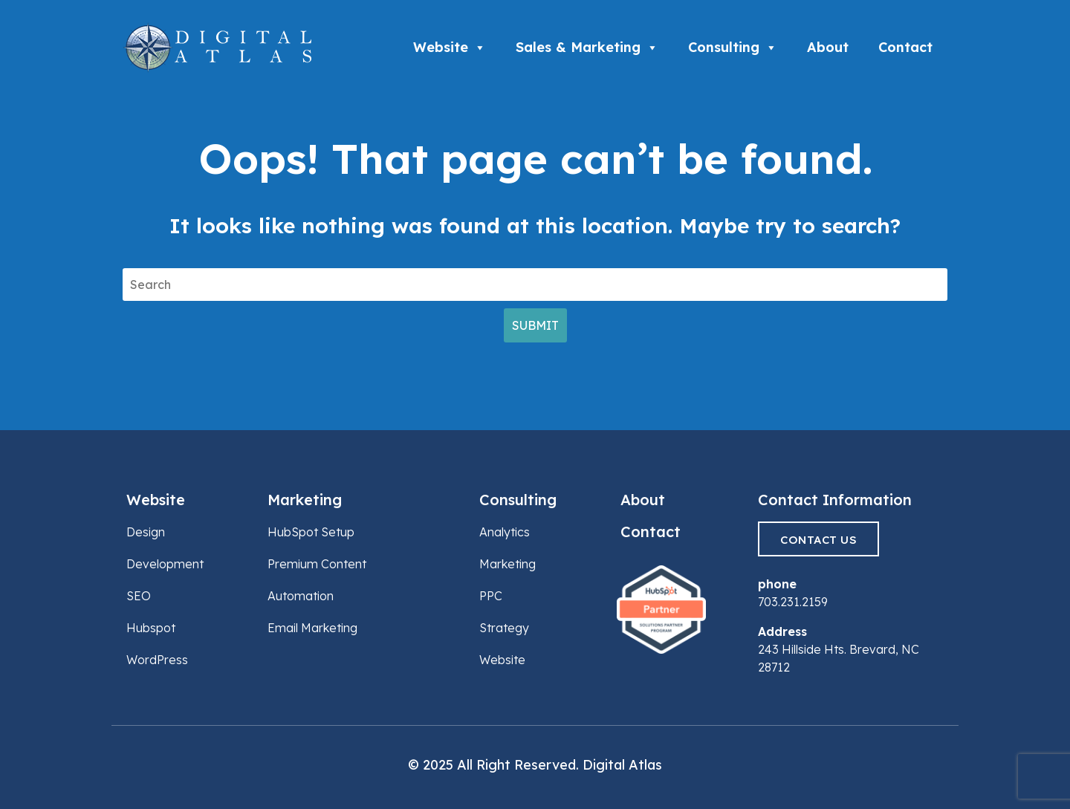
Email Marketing (312, 627)
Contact (905, 47)
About (828, 47)
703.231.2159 (793, 601)
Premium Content (317, 563)
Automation (301, 595)
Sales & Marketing (587, 47)
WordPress (157, 659)
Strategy (504, 627)
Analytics (504, 531)
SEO (138, 595)
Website (449, 47)
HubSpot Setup (311, 531)
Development (165, 563)
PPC (490, 595)
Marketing (305, 499)
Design (145, 531)
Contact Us (818, 540)
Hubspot (150, 627)
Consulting (732, 47)
